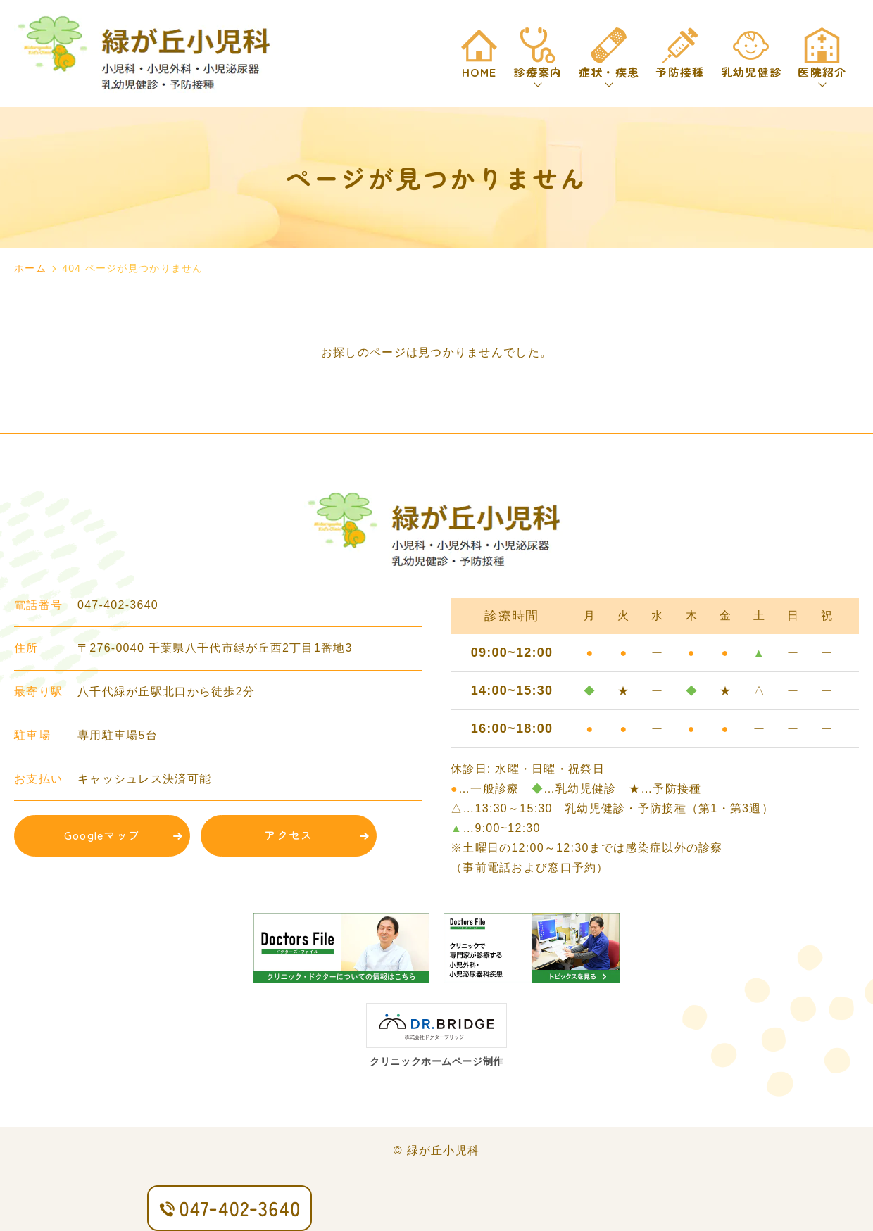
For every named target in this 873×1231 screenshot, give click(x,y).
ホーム (30, 268)
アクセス (288, 834)
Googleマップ (102, 834)
